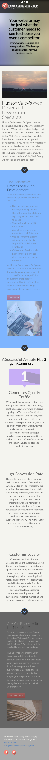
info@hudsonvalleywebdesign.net (19, 745)
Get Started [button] (14, 297)
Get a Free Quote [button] (16, 695)
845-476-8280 (10, 742)
